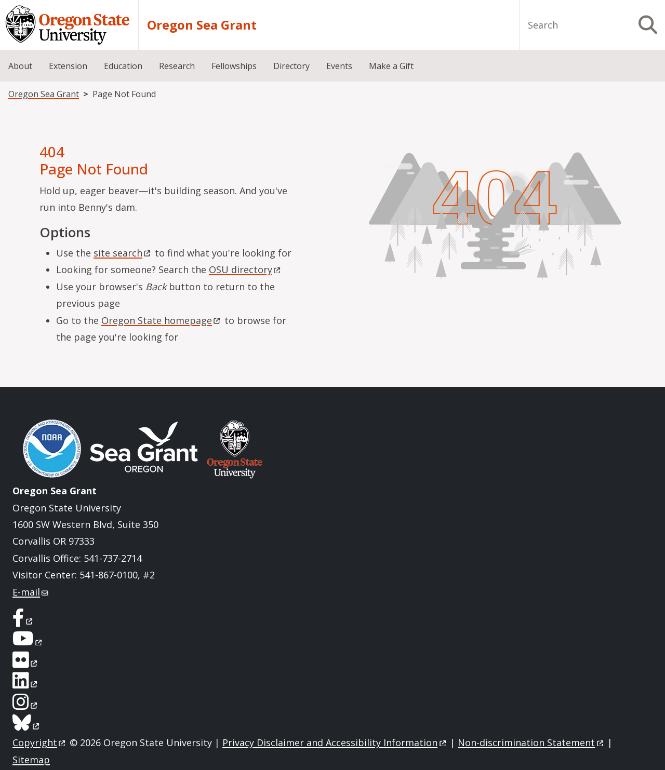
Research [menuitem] (177, 66)
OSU (245, 269)
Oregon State (161, 320)
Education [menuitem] (123, 66)
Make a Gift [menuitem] (391, 66)
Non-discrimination (531, 742)
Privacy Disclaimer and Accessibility (334, 742)
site (123, 253)
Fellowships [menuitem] (234, 66)
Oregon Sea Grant (202, 25)
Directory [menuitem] (291, 66)
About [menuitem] (20, 66)
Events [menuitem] (339, 66)
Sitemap (31, 759)
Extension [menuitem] (68, 66)
